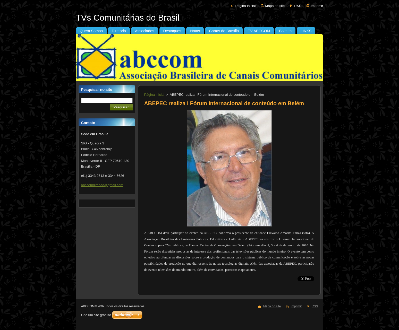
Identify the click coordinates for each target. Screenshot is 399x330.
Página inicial (154, 95)
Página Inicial (245, 6)
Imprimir (317, 6)
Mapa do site (275, 6)
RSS (297, 6)
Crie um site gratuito (96, 315)
